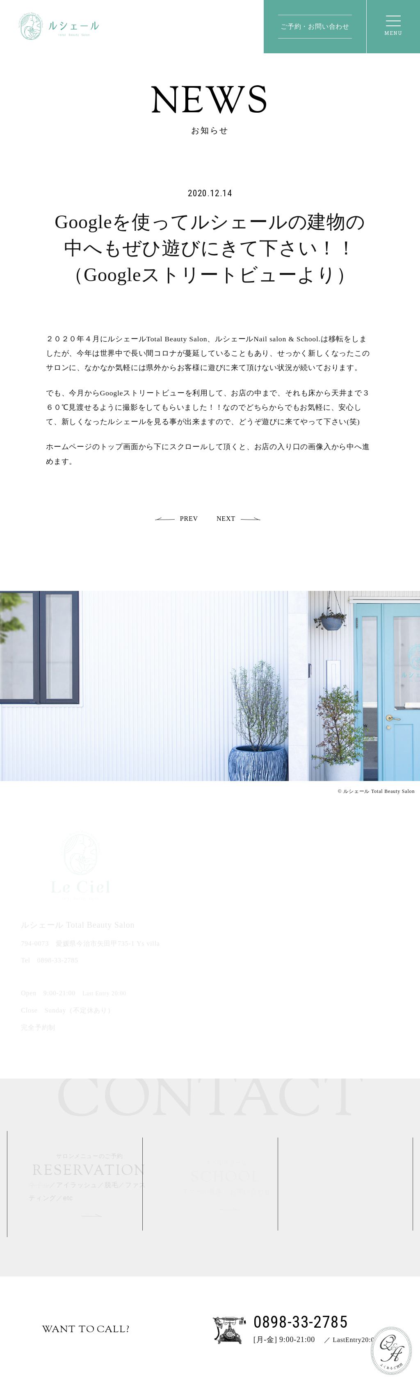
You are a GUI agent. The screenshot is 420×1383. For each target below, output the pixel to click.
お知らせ (210, 130)
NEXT (226, 518)
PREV (189, 518)
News (210, 103)
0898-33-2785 (57, 961)
